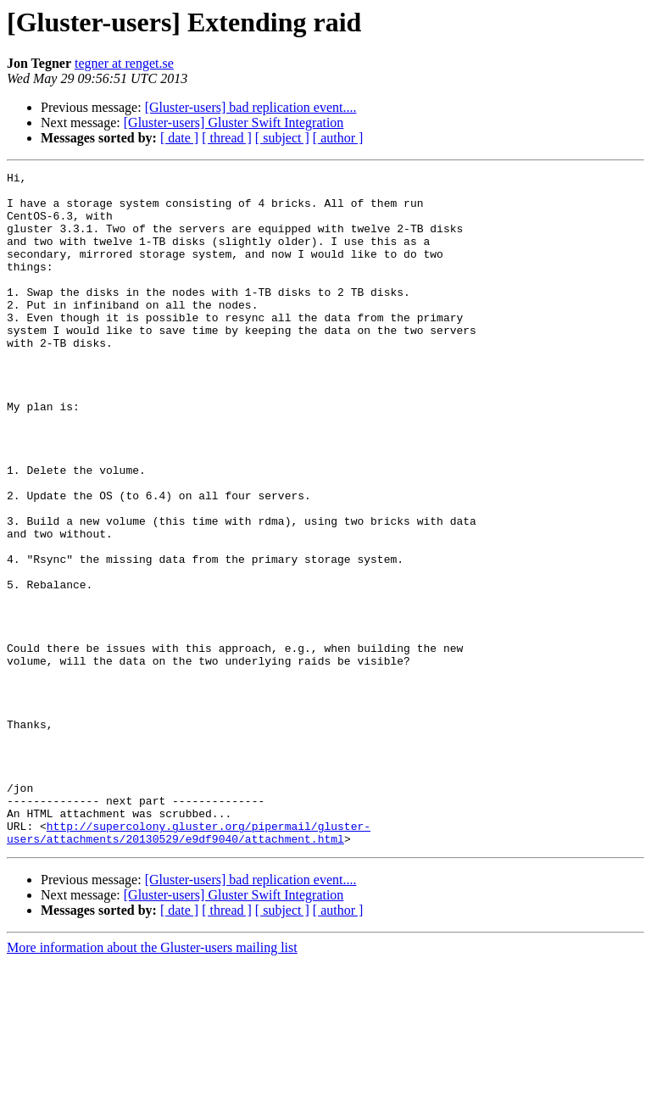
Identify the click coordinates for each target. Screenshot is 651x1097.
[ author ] (338, 138)
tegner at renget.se (124, 63)
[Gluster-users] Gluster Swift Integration (234, 122)
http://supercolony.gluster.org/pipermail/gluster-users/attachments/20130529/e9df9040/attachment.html (188, 965)
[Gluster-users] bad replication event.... (251, 107)
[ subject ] (282, 138)
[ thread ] (227, 138)
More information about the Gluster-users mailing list (152, 1082)
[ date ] (179, 138)
